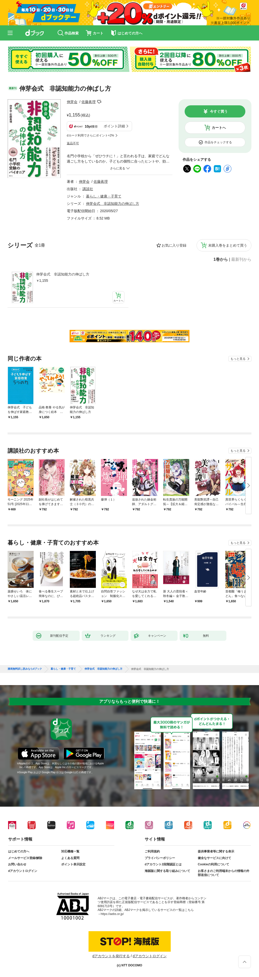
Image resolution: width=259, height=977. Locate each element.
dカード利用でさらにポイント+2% (90, 135)
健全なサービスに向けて (214, 858)
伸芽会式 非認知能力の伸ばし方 (62, 274)
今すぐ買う (219, 111)
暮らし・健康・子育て (103, 196)
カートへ (219, 128)
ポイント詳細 (114, 126)
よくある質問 (70, 858)
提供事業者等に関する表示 (216, 851)
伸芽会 (72, 102)
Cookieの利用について (213, 864)
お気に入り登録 (174, 245)
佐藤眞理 (88, 102)
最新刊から (241, 259)
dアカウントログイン (22, 871)
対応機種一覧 (70, 851)
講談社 (87, 189)
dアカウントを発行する (111, 956)
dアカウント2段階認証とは (163, 864)
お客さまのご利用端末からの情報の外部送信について (223, 873)
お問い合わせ (17, 864)
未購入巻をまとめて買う (227, 245)
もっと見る (238, 359)
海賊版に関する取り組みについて (167, 871)
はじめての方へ (18, 851)
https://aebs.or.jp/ (112, 914)
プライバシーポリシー (160, 858)
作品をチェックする (218, 142)
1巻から (220, 259)
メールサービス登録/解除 (25, 858)
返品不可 (73, 143)
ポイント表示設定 (73, 864)
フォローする (99, 101)
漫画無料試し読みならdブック (25, 669)
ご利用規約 (152, 851)
